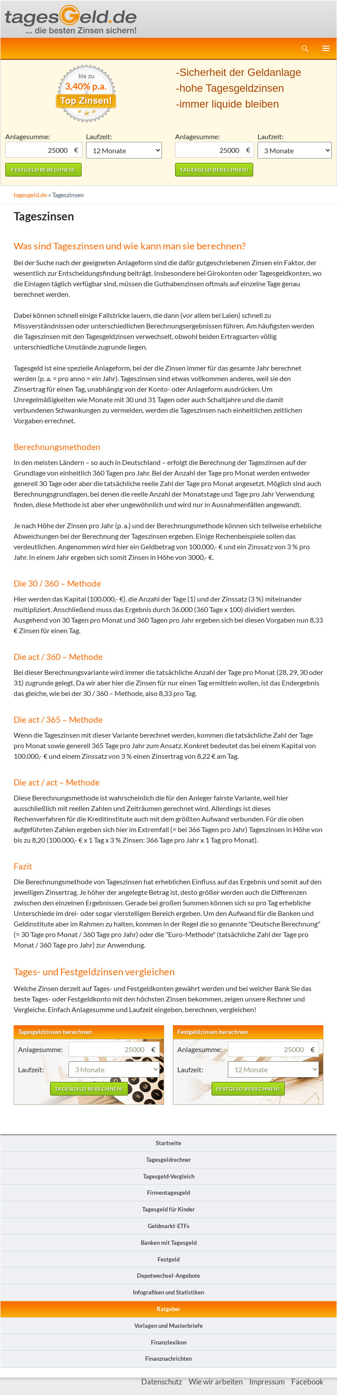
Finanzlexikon (168, 1342)
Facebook (307, 1381)
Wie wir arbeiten (216, 1381)
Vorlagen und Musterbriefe (168, 1325)
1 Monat (124, 150)
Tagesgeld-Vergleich (168, 1176)
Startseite (168, 1142)
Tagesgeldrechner (168, 1159)
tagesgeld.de (30, 194)
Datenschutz (161, 1381)
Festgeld (168, 1259)
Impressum (267, 1381)
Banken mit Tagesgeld (169, 1242)
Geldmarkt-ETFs (169, 1225)
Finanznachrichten (168, 1358)
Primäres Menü (326, 48)
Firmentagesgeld (168, 1192)
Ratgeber (168, 1308)
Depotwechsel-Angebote (168, 1275)
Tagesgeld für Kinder (168, 1209)
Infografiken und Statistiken (168, 1292)
